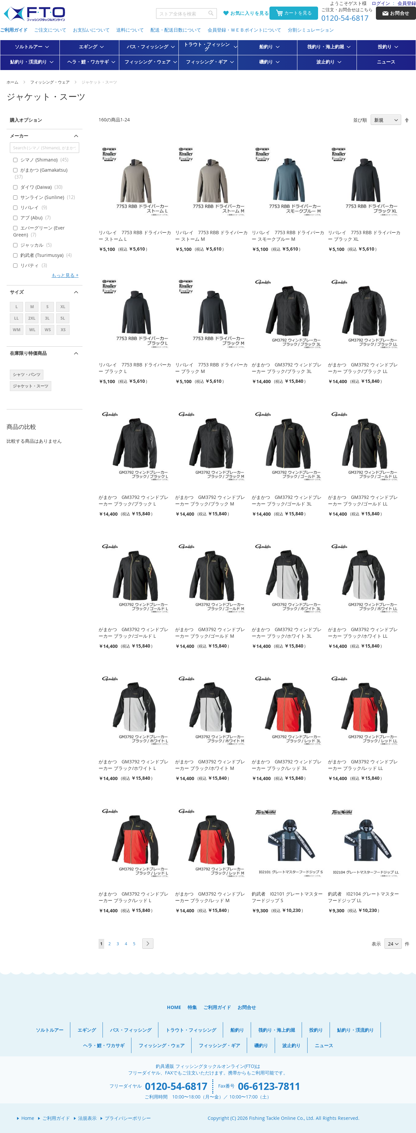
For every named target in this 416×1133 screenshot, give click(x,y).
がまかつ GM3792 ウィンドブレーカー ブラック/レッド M (210, 897)
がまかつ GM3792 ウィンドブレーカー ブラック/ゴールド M (210, 632)
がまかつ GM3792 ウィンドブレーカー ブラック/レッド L (134, 897)
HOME (174, 1007)
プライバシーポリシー (128, 1118)
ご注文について (50, 30)
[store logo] (34, 14)
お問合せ (247, 1007)
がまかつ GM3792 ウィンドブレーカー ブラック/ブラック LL (363, 367)
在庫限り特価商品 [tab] (28, 353)
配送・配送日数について (175, 30)
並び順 (360, 120)
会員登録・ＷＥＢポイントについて (244, 30)
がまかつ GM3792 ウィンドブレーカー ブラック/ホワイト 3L (287, 632)
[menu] (208, 55)
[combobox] (186, 13)
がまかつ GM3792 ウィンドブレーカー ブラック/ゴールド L (134, 632)
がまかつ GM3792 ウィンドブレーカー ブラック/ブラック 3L (287, 367)
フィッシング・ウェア (50, 82)
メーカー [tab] (19, 136)
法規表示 (87, 1118)
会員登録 (407, 3)
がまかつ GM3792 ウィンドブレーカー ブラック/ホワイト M (210, 764)
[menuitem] (30, 46)
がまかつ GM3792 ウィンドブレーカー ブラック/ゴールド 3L (287, 500)
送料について (130, 30)
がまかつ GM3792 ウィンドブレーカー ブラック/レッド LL (363, 764)
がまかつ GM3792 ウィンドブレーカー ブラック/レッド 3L (287, 764)
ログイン (381, 3)
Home (27, 1118)
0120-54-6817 (345, 18)
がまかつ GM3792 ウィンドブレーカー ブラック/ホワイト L (134, 764)
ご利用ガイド (14, 30)
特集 (192, 1007)
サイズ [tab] (17, 292)
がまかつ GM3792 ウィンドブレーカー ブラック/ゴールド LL (363, 500)
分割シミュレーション (311, 30)
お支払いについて (91, 30)
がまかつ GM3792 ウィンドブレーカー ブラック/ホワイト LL (363, 632)
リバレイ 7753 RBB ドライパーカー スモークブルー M (288, 235)
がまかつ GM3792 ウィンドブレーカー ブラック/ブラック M (210, 500)
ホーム (13, 82)
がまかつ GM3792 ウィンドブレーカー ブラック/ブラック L (134, 500)
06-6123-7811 (269, 1086)
